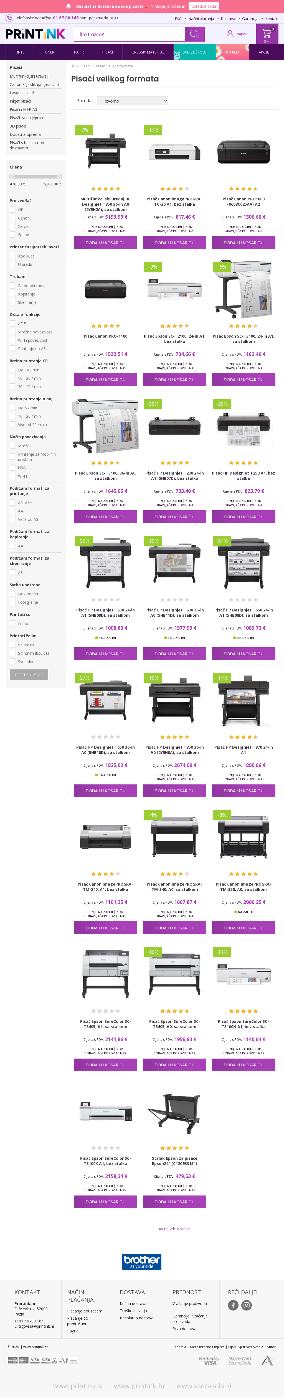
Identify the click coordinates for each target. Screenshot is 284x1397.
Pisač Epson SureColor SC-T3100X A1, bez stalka (105, 1161)
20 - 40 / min (29, 386)
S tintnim (26, 644)
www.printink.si (78, 1385)
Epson (23, 234)
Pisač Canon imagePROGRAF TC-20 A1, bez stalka (174, 201)
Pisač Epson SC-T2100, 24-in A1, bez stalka (175, 338)
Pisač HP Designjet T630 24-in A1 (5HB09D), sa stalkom (105, 612)
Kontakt (271, 18)
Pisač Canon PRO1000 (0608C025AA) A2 (244, 201)
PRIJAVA (242, 33)
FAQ (178, 18)
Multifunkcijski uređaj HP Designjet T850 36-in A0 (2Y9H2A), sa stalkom (105, 204)
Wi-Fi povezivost (32, 340)
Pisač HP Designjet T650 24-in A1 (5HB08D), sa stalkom (243, 612)
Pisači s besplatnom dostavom (27, 145)
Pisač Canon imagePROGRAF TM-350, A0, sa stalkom (244, 886)
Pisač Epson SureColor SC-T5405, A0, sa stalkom (174, 1024)
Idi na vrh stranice (175, 1229)
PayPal (73, 1331)
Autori (272, 1347)
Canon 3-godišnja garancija (34, 84)
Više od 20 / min (32, 424)
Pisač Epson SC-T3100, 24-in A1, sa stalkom (243, 338)
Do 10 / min (28, 370)
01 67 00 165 (66, 17)
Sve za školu (195, 52)
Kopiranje (26, 294)
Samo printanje (31, 285)
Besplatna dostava (136, 1317)
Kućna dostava (133, 1303)
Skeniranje (27, 302)
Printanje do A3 (32, 348)
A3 (20, 572)
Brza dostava (184, 1328)
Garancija (250, 18)
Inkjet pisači (20, 101)
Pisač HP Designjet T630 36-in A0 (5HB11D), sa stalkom (174, 612)
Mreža (23, 445)
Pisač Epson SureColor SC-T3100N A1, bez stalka (243, 1024)
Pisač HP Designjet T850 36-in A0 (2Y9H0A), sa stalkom (174, 750)
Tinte (19, 52)
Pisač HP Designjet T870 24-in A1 (243, 750)
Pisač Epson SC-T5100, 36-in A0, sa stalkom (105, 475)
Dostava (228, 18)
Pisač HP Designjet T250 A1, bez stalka (243, 475)
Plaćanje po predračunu (77, 1321)
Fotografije (28, 602)
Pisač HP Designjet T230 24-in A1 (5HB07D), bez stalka (174, 475)
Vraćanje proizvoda (190, 1303)
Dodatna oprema (25, 134)
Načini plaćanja (201, 18)
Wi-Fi (22, 476)
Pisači (107, 52)
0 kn (267, 41)
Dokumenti (28, 593)
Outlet (232, 52)
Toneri (49, 52)
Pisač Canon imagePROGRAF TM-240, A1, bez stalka (105, 886)
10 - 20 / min (29, 378)
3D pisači (18, 126)
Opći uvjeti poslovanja (245, 1347)
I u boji (24, 623)
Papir (79, 52)
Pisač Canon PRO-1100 (105, 336)
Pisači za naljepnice (27, 117)
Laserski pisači (23, 92)
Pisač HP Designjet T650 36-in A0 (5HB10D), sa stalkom (105, 750)
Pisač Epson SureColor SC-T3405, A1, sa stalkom (105, 1024)
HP (20, 209)
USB (22, 467)
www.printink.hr (139, 1385)
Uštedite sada (203, 6)
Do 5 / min (27, 408)
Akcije (264, 52)
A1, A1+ (25, 502)
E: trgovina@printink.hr (34, 1326)
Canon (24, 218)
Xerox (23, 226)
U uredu (25, 264)
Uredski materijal (148, 52)
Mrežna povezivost (35, 332)
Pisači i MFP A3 (23, 109)
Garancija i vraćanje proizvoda (190, 1318)
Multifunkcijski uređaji (29, 76)
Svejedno (26, 661)
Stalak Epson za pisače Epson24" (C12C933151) (174, 1161)
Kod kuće (26, 256)
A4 (20, 511)
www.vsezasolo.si (203, 1385)
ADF (22, 323)
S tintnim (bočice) (33, 653)
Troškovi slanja (133, 1310)
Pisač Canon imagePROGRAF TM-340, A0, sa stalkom (174, 886)
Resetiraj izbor (29, 674)
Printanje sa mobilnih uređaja (37, 457)
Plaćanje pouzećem (84, 1311)
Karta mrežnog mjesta (207, 1347)
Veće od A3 (28, 519)
